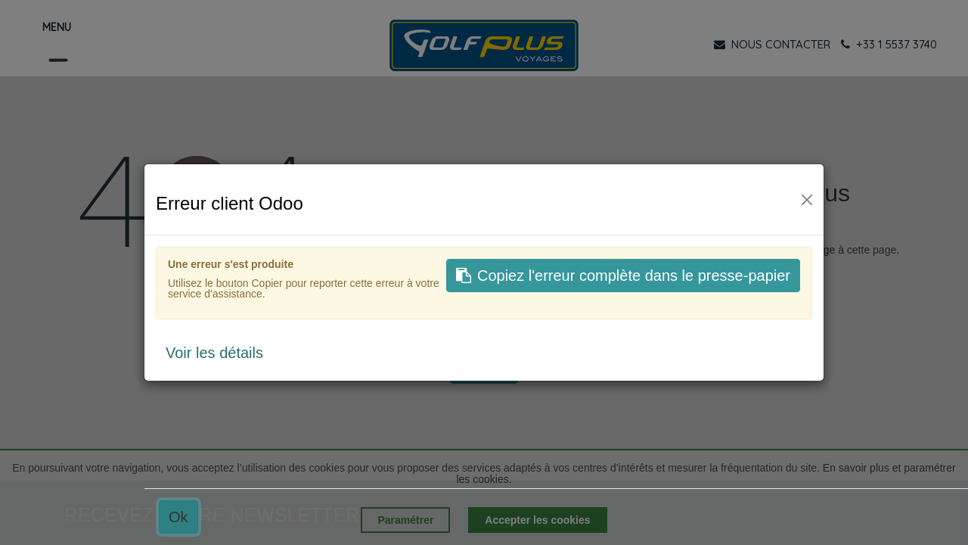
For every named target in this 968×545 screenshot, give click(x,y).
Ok (178, 517)
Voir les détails (214, 352)
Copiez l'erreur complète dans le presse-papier (623, 275)
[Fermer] (807, 199)
